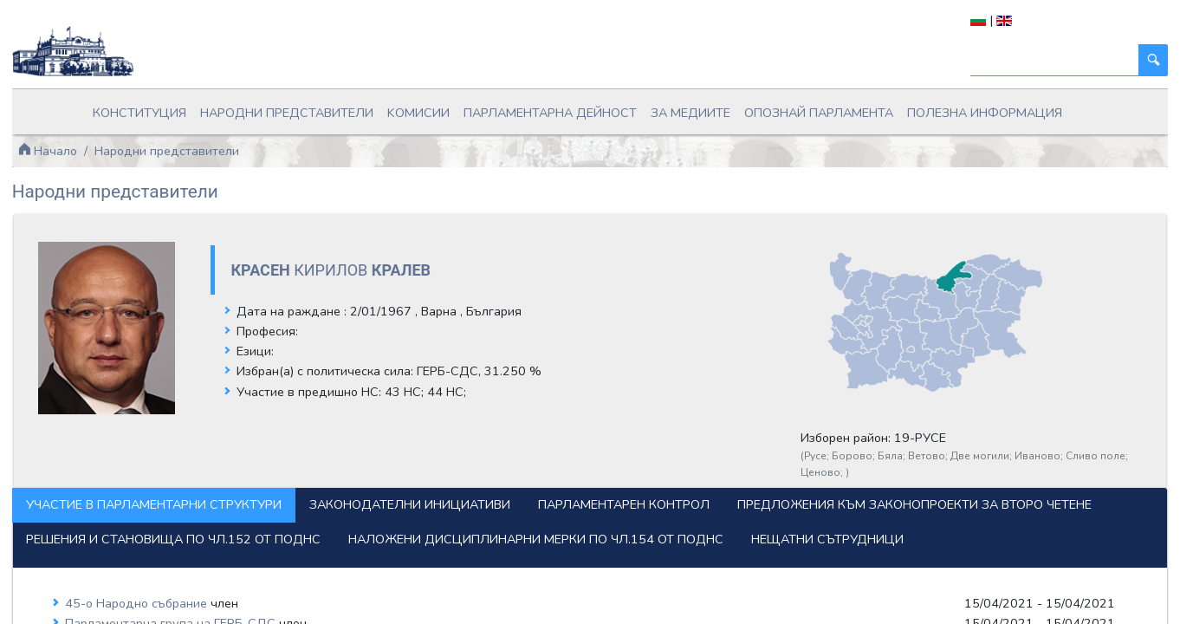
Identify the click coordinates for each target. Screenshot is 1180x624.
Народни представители (341, 107)
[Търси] (1008, 60)
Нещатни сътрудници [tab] (553, 540)
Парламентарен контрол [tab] (671, 473)
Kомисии (447, 107)
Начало (94, 138)
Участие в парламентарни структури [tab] (201, 473)
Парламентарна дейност (554, 107)
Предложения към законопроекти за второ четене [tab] (251, 507)
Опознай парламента (770, 107)
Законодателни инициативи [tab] (457, 473)
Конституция (222, 107)
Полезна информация (906, 107)
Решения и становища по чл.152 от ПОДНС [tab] (603, 507)
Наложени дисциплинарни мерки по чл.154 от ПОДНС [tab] (261, 540)
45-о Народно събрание (184, 605)
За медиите (666, 107)
